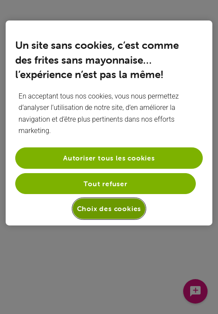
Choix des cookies (109, 208)
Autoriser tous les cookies (109, 158)
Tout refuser (105, 183)
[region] (109, 122)
